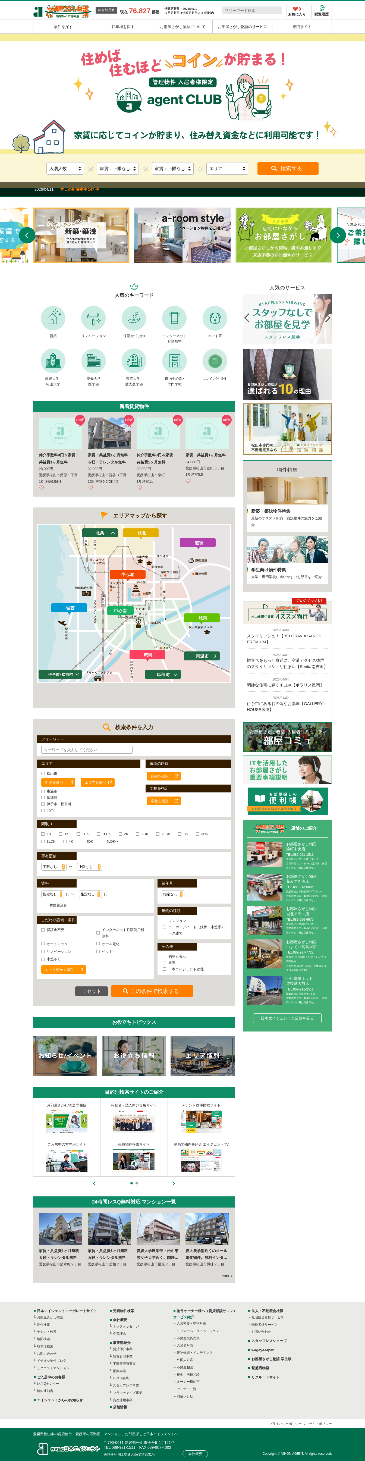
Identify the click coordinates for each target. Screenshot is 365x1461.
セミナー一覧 (186, 1389)
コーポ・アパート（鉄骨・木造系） (196, 927)
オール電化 (110, 944)
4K (71, 841)
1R (49, 834)
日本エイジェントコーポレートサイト (67, 1311)
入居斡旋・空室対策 (191, 1323)
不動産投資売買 (188, 1338)
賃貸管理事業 (123, 1356)
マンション (177, 921)
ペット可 (215, 336)
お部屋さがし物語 (50, 1317)
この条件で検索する (154, 991)
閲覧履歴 (321, 14)
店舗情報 (120, 1407)
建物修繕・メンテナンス (195, 1353)
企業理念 (119, 1333)
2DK (144, 834)
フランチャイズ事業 (127, 1393)
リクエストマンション (53, 1368)
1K (66, 834)
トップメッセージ (126, 1326)
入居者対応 (185, 1345)
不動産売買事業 (124, 1364)
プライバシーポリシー (285, 1424)
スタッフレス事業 (126, 1385)
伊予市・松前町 (59, 804)
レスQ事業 (120, 1378)
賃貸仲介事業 (123, 1349)
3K (186, 834)
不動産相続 (185, 1367)
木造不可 (54, 959)
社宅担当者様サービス (267, 1317)
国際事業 (119, 1371)
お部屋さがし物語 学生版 (271, 1359)
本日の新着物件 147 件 (79, 189)
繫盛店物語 (260, 1368)
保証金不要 (55, 930)
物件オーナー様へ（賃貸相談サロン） (207, 1311)
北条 (50, 810)
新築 (53, 336)
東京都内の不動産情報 (134, 1144)
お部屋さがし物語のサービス (242, 26)
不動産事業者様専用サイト (67, 1105)
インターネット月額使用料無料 (123, 933)
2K (126, 834)
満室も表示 (177, 956)
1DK (85, 834)
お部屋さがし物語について (183, 26)
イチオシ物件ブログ (51, 1361)
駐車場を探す (123, 26)
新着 (171, 963)
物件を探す (63, 26)
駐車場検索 (45, 1346)
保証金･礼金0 (134, 336)
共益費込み (58, 905)
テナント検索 (46, 1332)
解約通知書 (45, 1391)
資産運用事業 (123, 1400)
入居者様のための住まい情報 (201, 1105)
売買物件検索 (123, 1311)
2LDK (166, 834)
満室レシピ (185, 1396)
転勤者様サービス (264, 1325)
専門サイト (301, 26)
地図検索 (43, 1339)
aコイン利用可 (214, 379)
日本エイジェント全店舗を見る (287, 1018)
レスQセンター (48, 1383)
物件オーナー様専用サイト (134, 1105)
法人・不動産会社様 (267, 1311)
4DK (89, 841)
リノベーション (93, 336)
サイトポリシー (320, 1424)
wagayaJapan (263, 1350)
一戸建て (175, 933)
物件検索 (43, 1325)
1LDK (106, 834)
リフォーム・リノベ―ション (198, 1331)
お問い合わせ (46, 1354)
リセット (91, 991)
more (225, 1275)
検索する (291, 168)
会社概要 (120, 1320)
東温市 (52, 791)
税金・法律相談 (188, 1375)
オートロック (57, 944)
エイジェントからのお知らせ (60, 1400)
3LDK (51, 841)
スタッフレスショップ (66, 1144)
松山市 (52, 774)
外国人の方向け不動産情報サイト (201, 1144)
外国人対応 (185, 1360)
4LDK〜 (112, 841)
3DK (204, 834)
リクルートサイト (265, 1377)
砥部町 (52, 797)
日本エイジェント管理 (186, 969)
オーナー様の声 (188, 1382)
